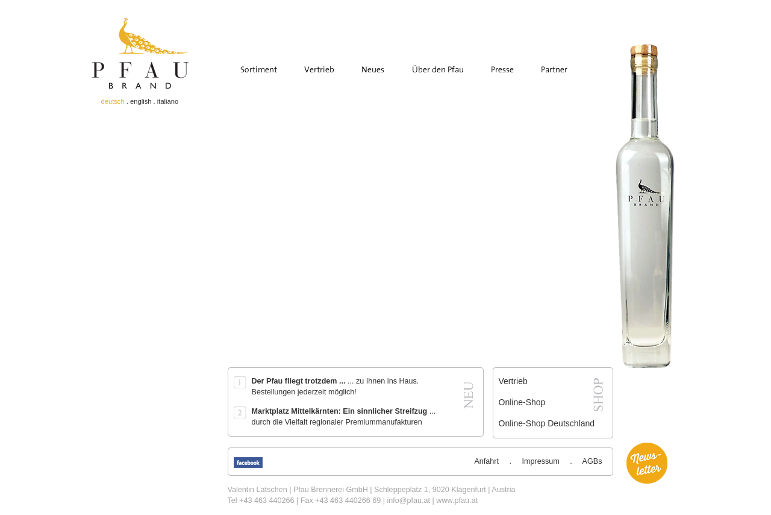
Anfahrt (486, 461)
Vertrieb (513, 381)
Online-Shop (522, 402)
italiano (167, 101)
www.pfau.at (457, 500)
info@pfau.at (408, 500)
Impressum (541, 461)
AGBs (592, 461)
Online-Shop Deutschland (547, 423)
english (140, 101)
